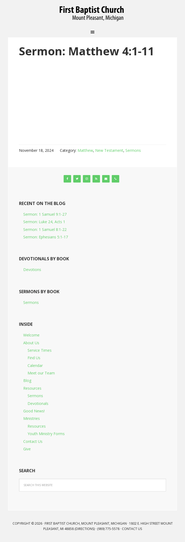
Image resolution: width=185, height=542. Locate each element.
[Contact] (106, 179)
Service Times (40, 350)
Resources (32, 388)
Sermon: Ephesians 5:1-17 (45, 236)
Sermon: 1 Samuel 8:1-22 (45, 229)
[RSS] (96, 179)
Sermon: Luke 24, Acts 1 (44, 221)
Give (27, 448)
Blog (27, 380)
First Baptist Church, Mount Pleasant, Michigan (92, 13)
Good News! (34, 410)
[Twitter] (77, 179)
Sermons (133, 150)
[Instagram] (86, 179)
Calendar (35, 365)
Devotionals (38, 403)
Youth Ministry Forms (46, 433)
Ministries (31, 418)
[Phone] (115, 179)
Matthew (85, 150)
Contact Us (33, 441)
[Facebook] (67, 179)
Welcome (31, 335)
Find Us (34, 357)
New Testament (109, 150)
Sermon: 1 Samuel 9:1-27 (45, 214)
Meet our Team (41, 372)
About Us (31, 342)
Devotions (32, 269)
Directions (85, 528)
